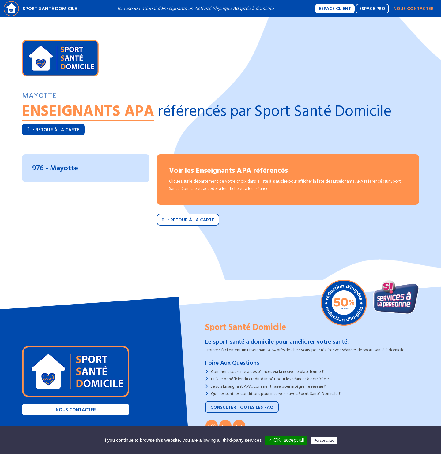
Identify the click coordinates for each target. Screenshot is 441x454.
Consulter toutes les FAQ (241, 407)
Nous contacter (414, 9)
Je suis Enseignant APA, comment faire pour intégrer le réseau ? (268, 386)
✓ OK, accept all (286, 440)
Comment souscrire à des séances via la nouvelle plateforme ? (267, 371)
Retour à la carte (53, 130)
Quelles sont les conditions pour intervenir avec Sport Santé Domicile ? (276, 393)
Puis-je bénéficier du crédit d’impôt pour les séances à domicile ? (270, 378)
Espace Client (335, 9)
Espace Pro (372, 9)
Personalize (324, 440)
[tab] (86, 168)
